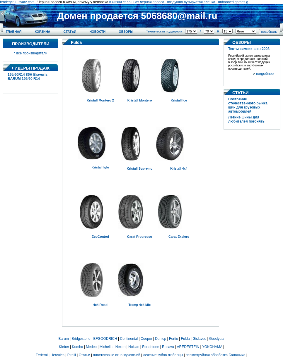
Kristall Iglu (100, 167)
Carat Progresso (139, 236)
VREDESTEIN (188, 347)
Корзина (42, 31)
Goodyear (217, 339)
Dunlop (160, 339)
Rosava (168, 347)
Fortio (173, 339)
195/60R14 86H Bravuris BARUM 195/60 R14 (27, 77)
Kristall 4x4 (178, 168)
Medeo (91, 347)
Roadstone (150, 347)
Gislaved (199, 339)
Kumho (77, 347)
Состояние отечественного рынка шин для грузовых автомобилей (247, 105)
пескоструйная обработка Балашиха (215, 355)
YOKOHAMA (212, 347)
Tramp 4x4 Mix (140, 304)
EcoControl (100, 236)
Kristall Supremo (139, 168)
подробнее (265, 74)
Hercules (57, 355)
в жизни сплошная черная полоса (136, 2)
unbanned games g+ (234, 2)
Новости (97, 31)
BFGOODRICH (105, 339)
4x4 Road (100, 304)
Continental (129, 339)
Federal (42, 355)
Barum (63, 339)
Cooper (146, 339)
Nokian (133, 347)
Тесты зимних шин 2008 (249, 49)
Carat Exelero (178, 236)
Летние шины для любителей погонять (246, 119)
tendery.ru (8, 2)
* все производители (30, 53)
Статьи (70, 31)
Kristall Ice (179, 100)
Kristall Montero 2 (100, 100)
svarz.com (26, 2)
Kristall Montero (139, 100)
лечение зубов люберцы (163, 355)
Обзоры (126, 31)
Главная (13, 31)
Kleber (64, 347)
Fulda (185, 339)
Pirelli (71, 355)
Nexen (120, 347)
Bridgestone (81, 339)
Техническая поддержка (164, 31)
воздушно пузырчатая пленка (191, 2)
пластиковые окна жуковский (116, 355)
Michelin (106, 347)
